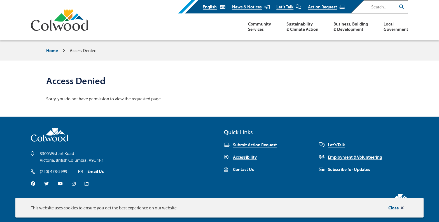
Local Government (396, 26)
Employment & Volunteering (350, 157)
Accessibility (240, 157)
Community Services (259, 26)
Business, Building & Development (350, 26)
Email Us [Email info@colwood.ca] (95, 171)
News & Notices (251, 7)
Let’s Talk (288, 7)
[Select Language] (214, 6)
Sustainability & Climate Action (302, 26)
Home (52, 50)
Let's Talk (332, 144)
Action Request (326, 7)
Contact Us (239, 169)
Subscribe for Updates (344, 169)
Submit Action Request (250, 144)
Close (393, 208)
